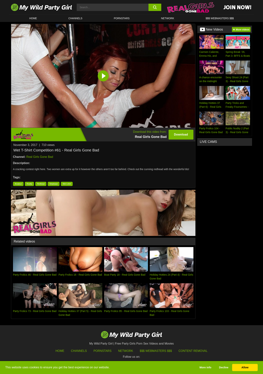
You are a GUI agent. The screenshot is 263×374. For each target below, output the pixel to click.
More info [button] (205, 367)
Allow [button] (244, 367)
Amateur (18, 184)
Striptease (53, 184)
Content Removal (193, 350)
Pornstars (121, 18)
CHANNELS (75, 18)
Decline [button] (223, 367)
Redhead (41, 184)
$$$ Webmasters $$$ (156, 350)
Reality (29, 184)
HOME (33, 18)
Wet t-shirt (67, 184)
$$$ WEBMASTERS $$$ (220, 18)
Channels (79, 350)
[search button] (154, 7)
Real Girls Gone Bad (39, 156)
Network (167, 18)
